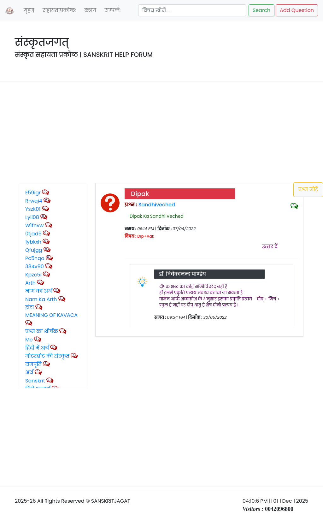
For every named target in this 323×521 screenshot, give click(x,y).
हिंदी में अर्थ (37, 348)
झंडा (30, 307)
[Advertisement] (161, 130)
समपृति (33, 364)
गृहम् (29, 10)
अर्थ (30, 372)
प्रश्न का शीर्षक (41, 331)
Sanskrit (35, 380)
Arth (30, 283)
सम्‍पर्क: (112, 10)
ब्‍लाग (90, 10)
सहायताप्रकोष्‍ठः (59, 10)
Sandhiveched (156, 204)
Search (261, 10)
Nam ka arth (41, 299)
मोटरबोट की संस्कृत (48, 356)
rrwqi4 (33, 200)
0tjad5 (33, 233)
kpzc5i (33, 274)
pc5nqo (34, 258)
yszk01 (32, 209)
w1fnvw (34, 225)
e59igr (33, 192)
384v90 (34, 266)
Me (29, 339)
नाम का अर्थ (38, 291)
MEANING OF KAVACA (51, 315)
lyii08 (32, 217)
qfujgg (33, 250)
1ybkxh (33, 242)
